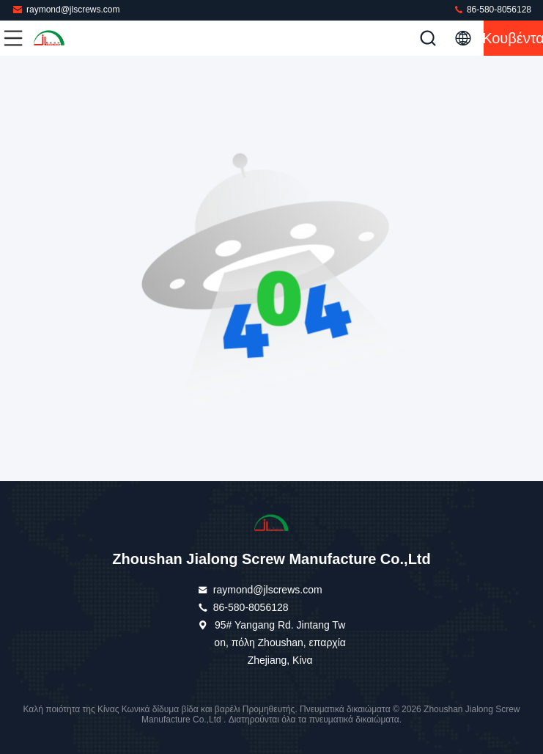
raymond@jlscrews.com (66, 9)
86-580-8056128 (492, 9)
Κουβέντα (513, 38)
